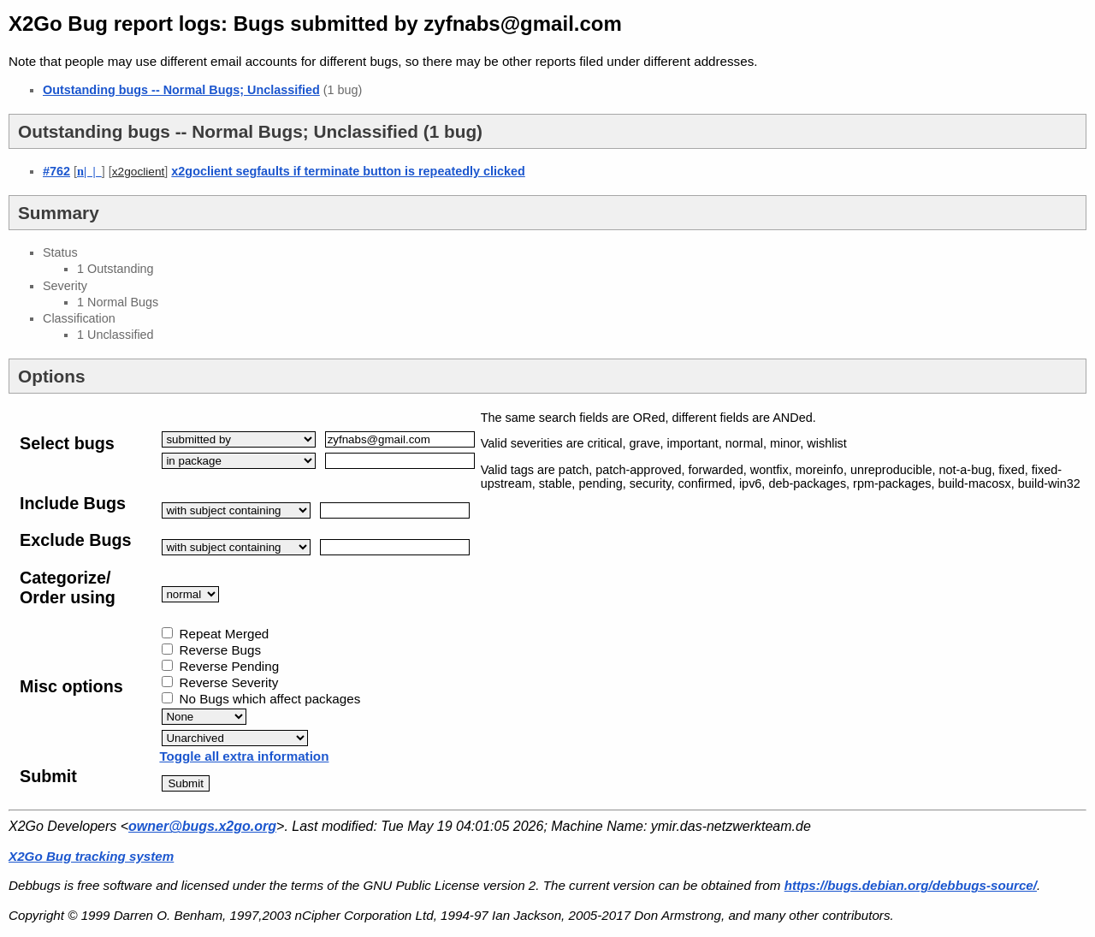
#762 (56, 171)
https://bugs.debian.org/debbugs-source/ (910, 885)
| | (89, 171)
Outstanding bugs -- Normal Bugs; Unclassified (181, 90)
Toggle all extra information (243, 756)
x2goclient (138, 171)
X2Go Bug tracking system (91, 856)
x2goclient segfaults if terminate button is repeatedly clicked (347, 171)
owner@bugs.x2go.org (202, 826)
